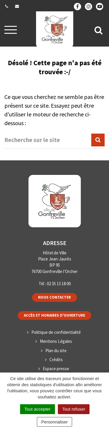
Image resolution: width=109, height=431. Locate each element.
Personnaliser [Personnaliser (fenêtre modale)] (54, 421)
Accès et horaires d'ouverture (54, 315)
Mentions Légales (56, 341)
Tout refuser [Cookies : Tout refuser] (73, 409)
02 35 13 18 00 (59, 283)
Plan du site (56, 350)
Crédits (56, 359)
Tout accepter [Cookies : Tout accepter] (37, 409)
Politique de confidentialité (56, 332)
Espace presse (56, 368)
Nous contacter (54, 297)
